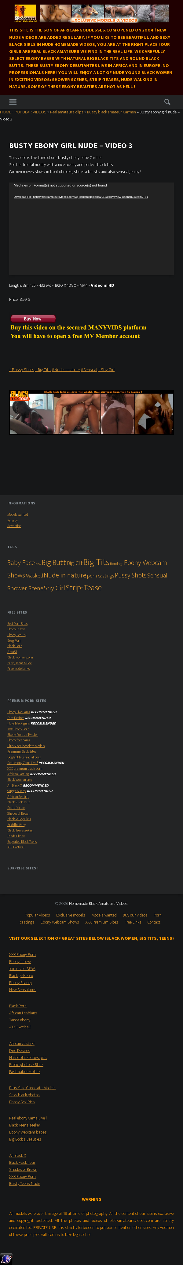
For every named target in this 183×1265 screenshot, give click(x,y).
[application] (91, 229)
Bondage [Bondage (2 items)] (116, 564)
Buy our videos (135, 915)
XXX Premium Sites (101, 922)
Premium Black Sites (21, 751)
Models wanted (17, 515)
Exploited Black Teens (22, 842)
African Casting (18, 774)
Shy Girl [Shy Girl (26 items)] (54, 588)
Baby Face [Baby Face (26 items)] (21, 563)
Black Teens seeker (20, 830)
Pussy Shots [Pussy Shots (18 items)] (131, 575)
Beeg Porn (14, 641)
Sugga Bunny (16, 791)
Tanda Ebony (16, 836)
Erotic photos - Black (26, 1064)
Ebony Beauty (16, 635)
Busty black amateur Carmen (111, 112)
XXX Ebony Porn (18, 729)
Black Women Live (19, 780)
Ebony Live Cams (18, 712)
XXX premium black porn (24, 769)
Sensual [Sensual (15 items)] (157, 575)
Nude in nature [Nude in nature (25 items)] (65, 575)
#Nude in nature (66, 370)
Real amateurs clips (66, 112)
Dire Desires (15, 718)
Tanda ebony (19, 1020)
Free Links (132, 922)
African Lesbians (23, 1013)
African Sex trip (18, 797)
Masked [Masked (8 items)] (34, 576)
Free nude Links (18, 669)
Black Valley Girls (19, 819)
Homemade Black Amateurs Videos (98, 903)
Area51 (12, 652)
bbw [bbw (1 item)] (38, 564)
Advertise (14, 526)
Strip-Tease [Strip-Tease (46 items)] (84, 588)
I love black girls (18, 723)
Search (167, 102)
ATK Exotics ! (15, 847)
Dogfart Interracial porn (24, 757)
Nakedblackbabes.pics (28, 1057)
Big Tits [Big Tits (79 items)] (96, 562)
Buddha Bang (16, 825)
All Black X (14, 785)
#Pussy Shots (21, 370)
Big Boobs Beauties (25, 1139)
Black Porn (14, 646)
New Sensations (22, 990)
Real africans (16, 808)
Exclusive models (70, 915)
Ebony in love (16, 629)
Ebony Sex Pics (22, 1102)
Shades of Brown (18, 814)
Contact (154, 922)
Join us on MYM (22, 968)
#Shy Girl (106, 370)
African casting (22, 1043)
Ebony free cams (18, 740)
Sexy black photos (24, 1095)
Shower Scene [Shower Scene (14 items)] (25, 588)
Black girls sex (21, 975)
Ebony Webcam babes (28, 1132)
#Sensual (89, 370)
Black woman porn (20, 657)
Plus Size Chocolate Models (26, 746)
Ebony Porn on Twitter (22, 735)
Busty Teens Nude (19, 663)
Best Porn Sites (17, 624)
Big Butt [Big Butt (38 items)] (54, 562)
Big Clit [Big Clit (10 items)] (75, 563)
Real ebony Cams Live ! (22, 763)
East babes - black (24, 1071)
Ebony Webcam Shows (60, 922)
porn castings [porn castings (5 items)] (100, 576)
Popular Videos (37, 915)
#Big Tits (43, 370)
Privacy (12, 520)
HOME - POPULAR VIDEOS (23, 112)
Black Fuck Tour (18, 802)
